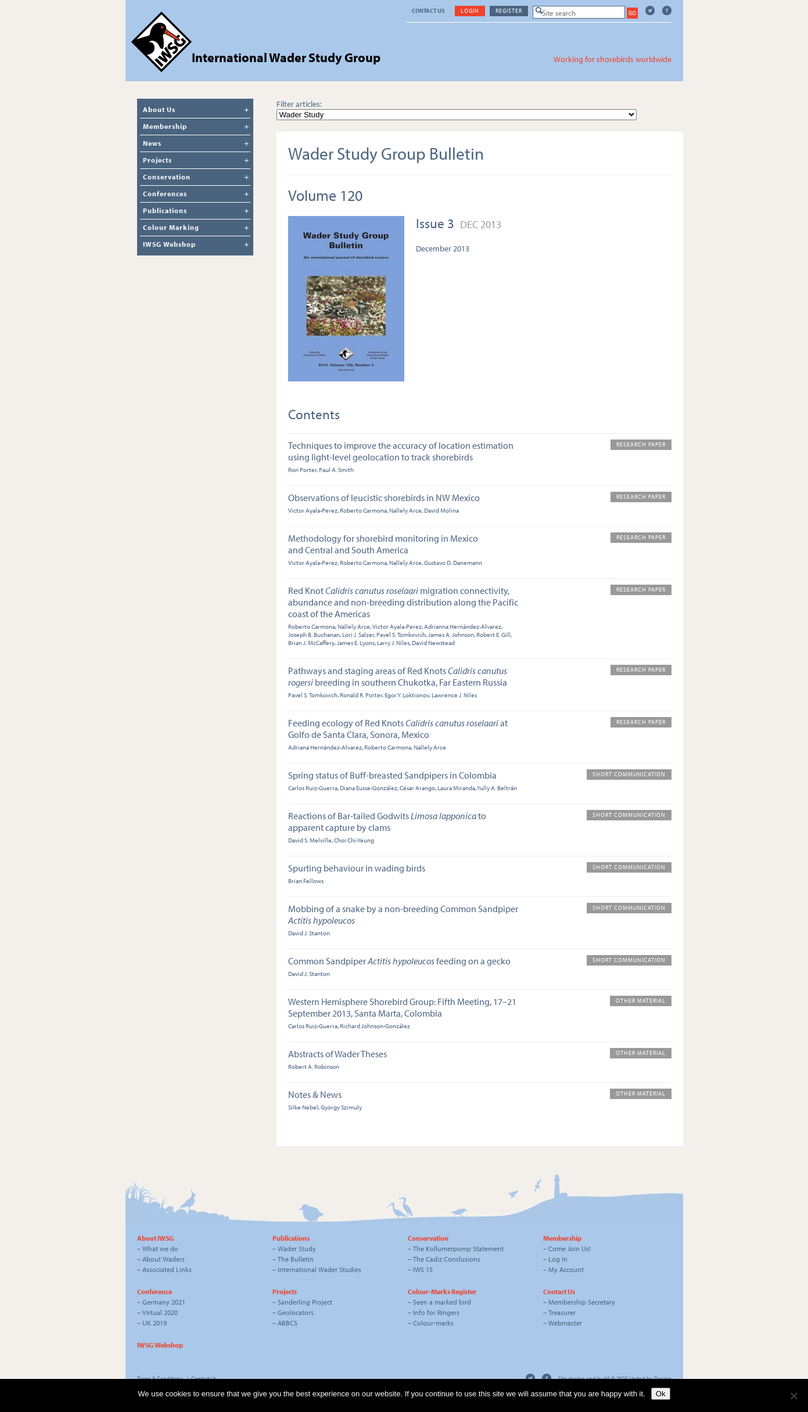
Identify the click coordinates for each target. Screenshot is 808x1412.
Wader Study (297, 1248)
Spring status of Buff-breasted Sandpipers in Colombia (392, 775)
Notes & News (315, 1094)
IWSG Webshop (169, 244)
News (152, 143)
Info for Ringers (436, 1312)
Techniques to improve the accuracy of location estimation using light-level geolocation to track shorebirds (400, 451)
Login (470, 11)
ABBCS (287, 1323)
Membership (165, 126)
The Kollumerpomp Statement (458, 1248)
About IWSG (155, 1238)
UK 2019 (154, 1323)
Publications (165, 210)
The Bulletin (296, 1259)
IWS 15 (423, 1269)
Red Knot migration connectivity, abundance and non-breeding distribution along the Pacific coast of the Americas (403, 602)
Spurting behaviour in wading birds (356, 868)
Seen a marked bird (442, 1302)
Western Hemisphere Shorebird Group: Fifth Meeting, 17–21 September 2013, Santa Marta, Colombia (402, 1007)
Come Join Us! (569, 1248)
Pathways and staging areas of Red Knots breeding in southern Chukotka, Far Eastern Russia (397, 676)
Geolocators (296, 1312)
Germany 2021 (163, 1302)
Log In (558, 1259)
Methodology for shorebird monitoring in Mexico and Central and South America (383, 544)
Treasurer (562, 1312)
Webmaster (565, 1323)
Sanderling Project (305, 1302)
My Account (566, 1269)
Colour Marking (171, 227)
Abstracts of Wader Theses (337, 1054)
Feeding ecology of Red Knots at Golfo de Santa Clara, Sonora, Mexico (398, 728)
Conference (154, 1291)
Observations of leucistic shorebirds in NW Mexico (384, 497)
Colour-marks (433, 1323)
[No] (793, 1396)
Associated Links (167, 1269)
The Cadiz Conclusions (446, 1259)
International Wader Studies (319, 1269)
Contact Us (428, 11)
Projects (157, 160)
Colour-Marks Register (442, 1291)
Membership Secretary (581, 1302)
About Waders (163, 1259)
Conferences (165, 193)
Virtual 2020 (160, 1312)
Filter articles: (299, 104)
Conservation (167, 176)
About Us (159, 109)
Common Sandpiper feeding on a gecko (399, 961)
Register (508, 11)
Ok (661, 1393)
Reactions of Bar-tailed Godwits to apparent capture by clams (387, 821)
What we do (160, 1248)
